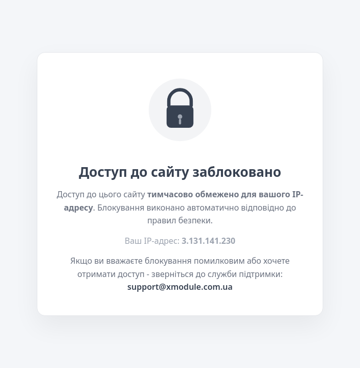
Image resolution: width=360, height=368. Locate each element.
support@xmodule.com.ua (180, 286)
